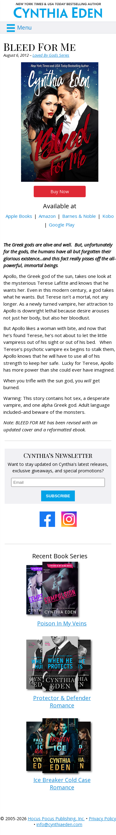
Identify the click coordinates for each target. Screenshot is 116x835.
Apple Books (19, 216)
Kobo (108, 216)
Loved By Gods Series (50, 55)
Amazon (47, 216)
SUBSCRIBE (58, 496)
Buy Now (59, 191)
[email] (58, 482)
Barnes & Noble (79, 216)
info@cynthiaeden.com (59, 824)
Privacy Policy (102, 818)
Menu (24, 27)
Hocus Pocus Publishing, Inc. (56, 818)
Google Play (62, 225)
